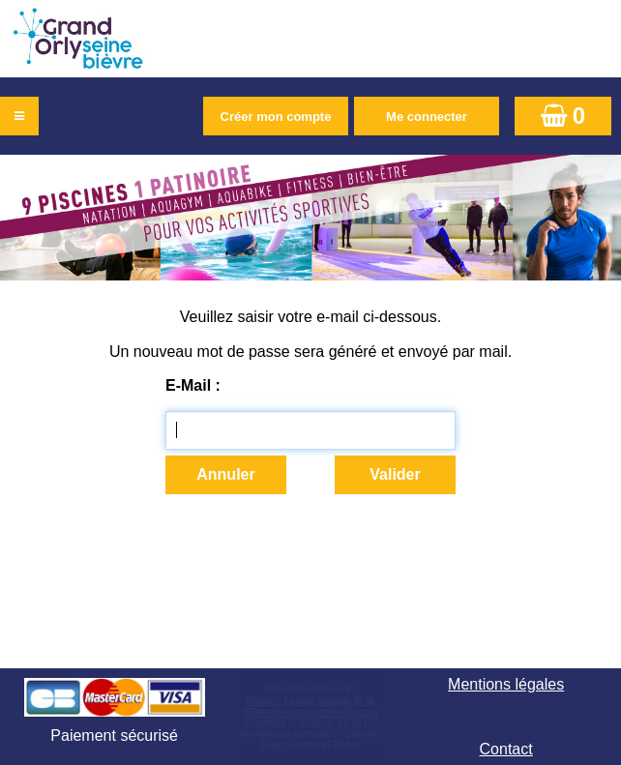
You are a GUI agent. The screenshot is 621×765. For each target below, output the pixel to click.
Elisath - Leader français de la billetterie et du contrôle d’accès (310, 706)
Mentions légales (506, 684)
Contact (506, 749)
